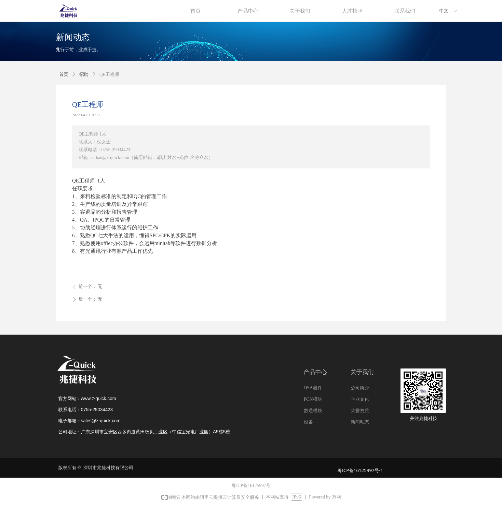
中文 (443, 10)
